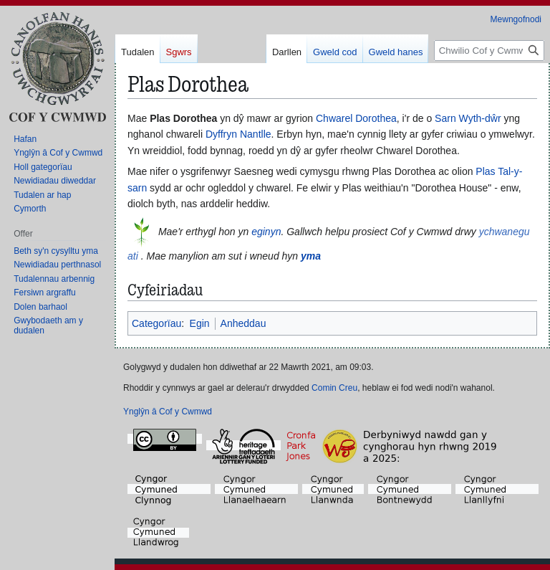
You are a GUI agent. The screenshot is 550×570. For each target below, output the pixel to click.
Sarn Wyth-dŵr (468, 118)
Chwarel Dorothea (356, 118)
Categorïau (156, 323)
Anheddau (243, 323)
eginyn (266, 231)
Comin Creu (334, 388)
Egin (200, 323)
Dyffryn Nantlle (238, 134)
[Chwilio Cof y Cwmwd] (489, 50)
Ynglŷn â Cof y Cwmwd (167, 412)
